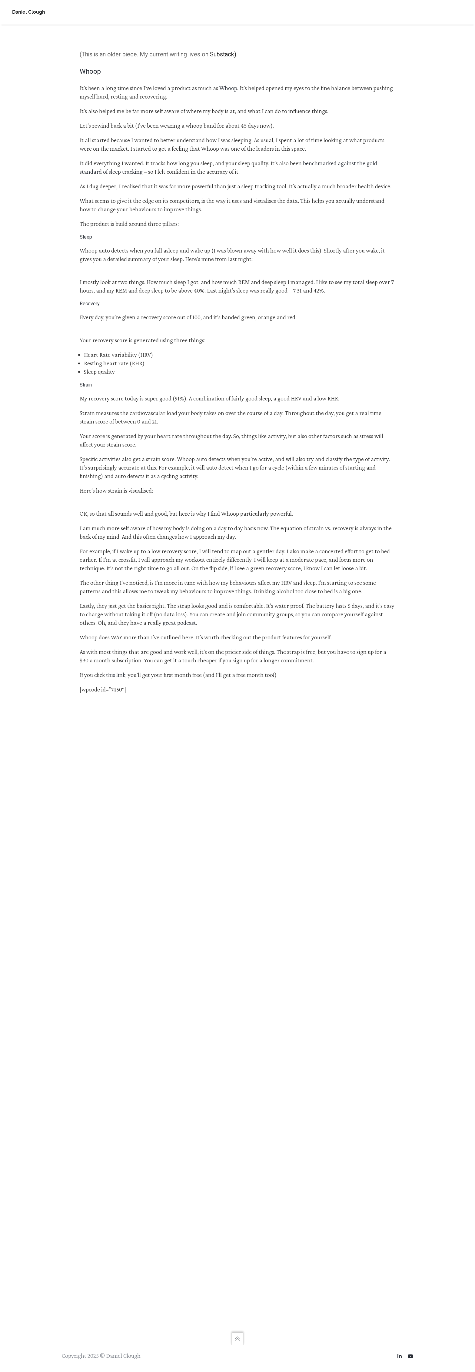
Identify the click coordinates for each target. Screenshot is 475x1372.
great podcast (179, 622)
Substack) (223, 54)
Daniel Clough (28, 12)
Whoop (228, 88)
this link (115, 674)
